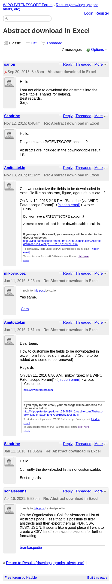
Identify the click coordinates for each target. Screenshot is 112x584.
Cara (25, 309)
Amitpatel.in (14, 168)
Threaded (54, 43)
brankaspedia (31, 548)
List (33, 43)
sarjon (9, 64)
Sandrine (12, 116)
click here (83, 256)
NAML (26, 260)
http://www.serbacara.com (38, 389)
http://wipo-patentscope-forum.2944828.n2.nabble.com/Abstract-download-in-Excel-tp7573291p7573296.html (62, 242)
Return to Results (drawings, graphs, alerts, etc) (45, 563)
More (98, 64)
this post (39, 290)
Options (97, 50)
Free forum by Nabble (21, 577)
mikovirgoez (15, 273)
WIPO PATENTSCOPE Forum (28, 5)
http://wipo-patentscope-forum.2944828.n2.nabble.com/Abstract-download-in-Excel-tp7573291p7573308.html (63, 413)
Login (88, 13)
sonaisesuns (15, 491)
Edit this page (97, 577)
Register (102, 13)
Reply (68, 64)
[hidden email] (69, 205)
